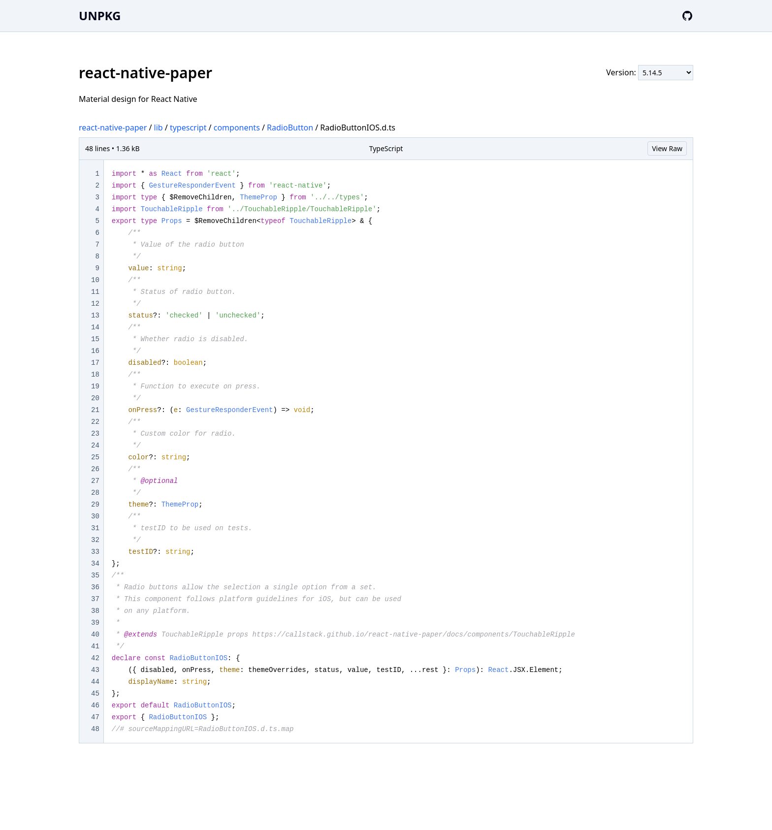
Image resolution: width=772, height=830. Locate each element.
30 (95, 516)
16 (95, 351)
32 (95, 540)
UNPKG (100, 15)
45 (95, 694)
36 (95, 587)
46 (95, 705)
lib (158, 127)
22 (95, 422)
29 (95, 505)
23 (95, 434)
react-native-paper (113, 127)
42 (95, 658)
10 (95, 280)
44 (95, 682)
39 (95, 623)
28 (95, 493)
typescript (188, 127)
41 (95, 646)
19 (95, 386)
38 (95, 611)
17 (95, 363)
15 (95, 339)
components (237, 127)
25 (95, 457)
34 (95, 564)
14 (95, 327)
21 (95, 410)
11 (95, 292)
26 (95, 469)
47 (95, 717)
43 (95, 670)
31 (95, 528)
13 (95, 315)
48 (95, 729)
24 (95, 445)
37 (95, 599)
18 (95, 375)
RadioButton (290, 127)
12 (95, 304)
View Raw (667, 148)
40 (95, 634)
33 (95, 552)
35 (95, 575)
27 (95, 481)
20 (95, 398)
